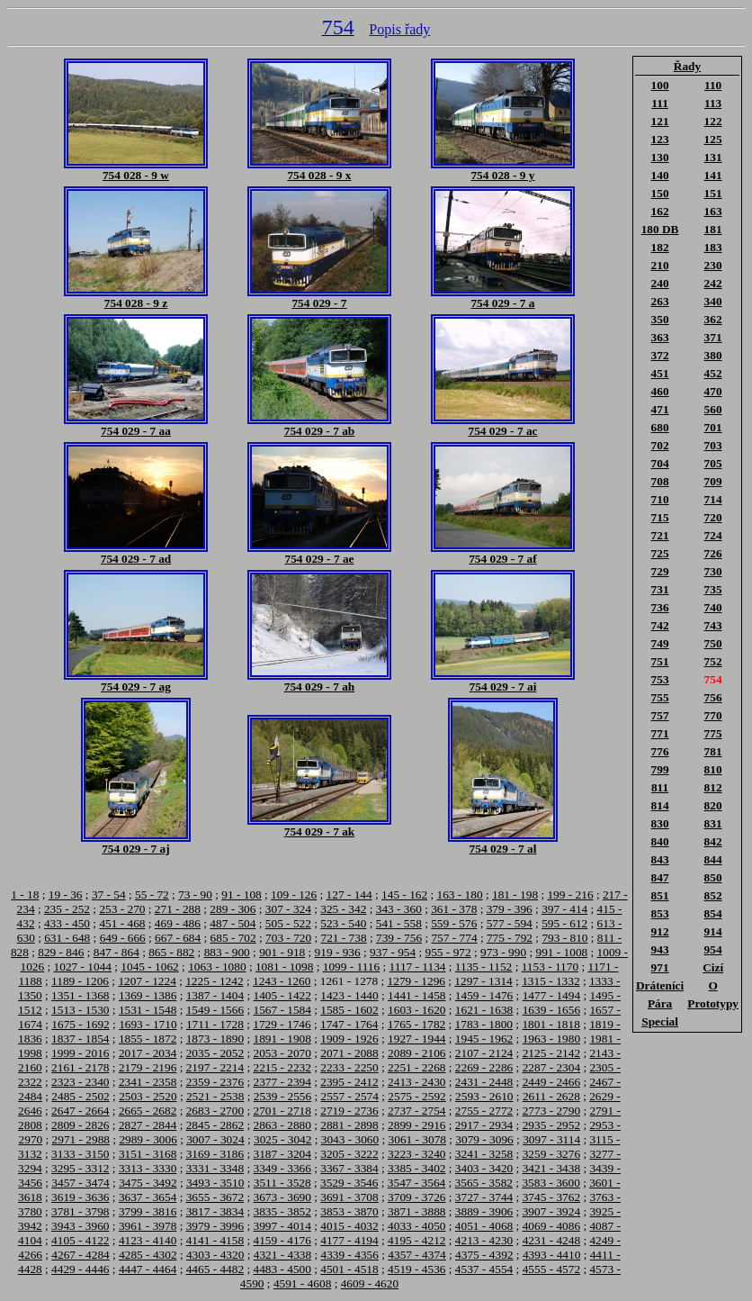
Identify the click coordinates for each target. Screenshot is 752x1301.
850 (713, 877)
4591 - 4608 (302, 1283)
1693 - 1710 (147, 1024)
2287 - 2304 (551, 1067)
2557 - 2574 (350, 1096)
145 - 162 (404, 894)
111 (659, 103)
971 (660, 967)
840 (660, 841)
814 (660, 805)
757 (660, 715)
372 (660, 355)
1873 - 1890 (215, 1038)
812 (713, 787)
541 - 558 (399, 923)
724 (713, 535)
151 (713, 193)
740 (713, 607)
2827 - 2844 (147, 1125)
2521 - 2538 (215, 1096)
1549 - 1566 (215, 1009)
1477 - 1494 (551, 995)
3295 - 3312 (80, 1168)
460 (660, 391)
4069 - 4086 (551, 1226)
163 (713, 211)
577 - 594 (510, 923)
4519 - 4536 (416, 1269)
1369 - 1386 (147, 995)
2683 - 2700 (215, 1110)
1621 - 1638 (484, 1009)
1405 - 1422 (281, 995)
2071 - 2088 (349, 1053)
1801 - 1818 (550, 1024)
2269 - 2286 (484, 1067)
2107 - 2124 (484, 1053)
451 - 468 (122, 923)
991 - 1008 (561, 952)
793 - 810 (564, 937)
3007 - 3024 (215, 1139)
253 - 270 (122, 909)
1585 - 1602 (349, 1009)
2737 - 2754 (416, 1110)
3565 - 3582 (484, 1182)
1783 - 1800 (484, 1024)
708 (660, 481)
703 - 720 (288, 937)
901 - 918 (282, 952)
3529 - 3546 (349, 1182)
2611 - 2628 (551, 1096)
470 (713, 391)
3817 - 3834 (215, 1211)
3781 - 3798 (80, 1211)
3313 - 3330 (147, 1168)
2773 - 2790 (551, 1110)
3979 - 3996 (215, 1226)
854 (713, 913)
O (712, 985)
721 (660, 535)
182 (660, 247)
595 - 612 (564, 923)
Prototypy (713, 1003)
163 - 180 (460, 894)
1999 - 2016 (80, 1053)
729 (660, 571)
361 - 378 (454, 909)
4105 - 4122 (80, 1240)
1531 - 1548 (147, 1009)
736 (660, 607)
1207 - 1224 (146, 981)
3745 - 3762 (551, 1197)
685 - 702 (233, 937)
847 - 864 (116, 952)
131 (713, 157)
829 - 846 (61, 952)
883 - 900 (227, 952)
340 (713, 301)
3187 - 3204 (281, 1154)
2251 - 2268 (416, 1067)
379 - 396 (510, 909)
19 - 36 (66, 894)
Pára (660, 1003)
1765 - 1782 (416, 1024)
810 (713, 769)
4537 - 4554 (484, 1269)
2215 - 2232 (281, 1067)
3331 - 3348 (215, 1168)
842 (713, 841)
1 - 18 (25, 894)
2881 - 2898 (349, 1125)
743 (713, 625)
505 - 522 (288, 923)
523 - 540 (343, 923)
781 (713, 751)
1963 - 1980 (551, 1038)
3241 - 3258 (484, 1154)
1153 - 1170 (550, 966)
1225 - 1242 (214, 981)
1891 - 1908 (281, 1038)
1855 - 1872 (147, 1038)
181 (713, 229)
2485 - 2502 (80, 1096)
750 (713, 643)
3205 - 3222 (349, 1154)
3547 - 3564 (416, 1182)
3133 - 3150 (80, 1154)
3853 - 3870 (349, 1211)
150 (660, 193)
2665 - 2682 (147, 1110)
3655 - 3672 (215, 1197)
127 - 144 (349, 894)
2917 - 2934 (484, 1125)
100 (660, 85)
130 (660, 157)
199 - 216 (570, 894)
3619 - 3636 (80, 1197)
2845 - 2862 (215, 1125)
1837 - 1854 (80, 1038)
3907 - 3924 (551, 1211)
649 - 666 (123, 937)
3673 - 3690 (281, 1197)
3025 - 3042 (282, 1139)
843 (660, 859)
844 (713, 859)
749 (660, 643)
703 (713, 445)
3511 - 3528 (282, 1182)
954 (713, 949)
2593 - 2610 (484, 1096)
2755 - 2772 (484, 1110)
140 (660, 175)
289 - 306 (232, 909)
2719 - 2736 (349, 1110)
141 (713, 175)
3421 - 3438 (551, 1168)
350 (660, 319)
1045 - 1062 (149, 966)
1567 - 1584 (281, 1009)
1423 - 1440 (349, 995)
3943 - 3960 (80, 1226)
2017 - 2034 (147, 1053)
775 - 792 (510, 937)
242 (713, 283)
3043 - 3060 (350, 1139)
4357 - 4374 (416, 1254)
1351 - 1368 (80, 995)
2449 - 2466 (551, 1082)
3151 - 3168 (147, 1154)
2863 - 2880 (281, 1125)
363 (660, 337)
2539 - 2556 (282, 1096)
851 (660, 895)
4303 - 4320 (215, 1254)
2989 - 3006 (147, 1139)
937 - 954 (393, 952)
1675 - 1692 (80, 1024)
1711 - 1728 (215, 1024)
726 (713, 553)
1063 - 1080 (217, 966)
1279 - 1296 (416, 981)
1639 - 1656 (551, 1009)
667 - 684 (178, 937)
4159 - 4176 (281, 1240)
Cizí (713, 967)
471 (660, 409)
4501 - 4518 (349, 1269)
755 (660, 697)
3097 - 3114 (551, 1139)
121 (660, 121)
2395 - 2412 (349, 1082)
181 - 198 (515, 894)
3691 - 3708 (349, 1197)
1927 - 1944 (416, 1038)
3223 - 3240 (416, 1154)
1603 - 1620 (416, 1009)
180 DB (660, 229)
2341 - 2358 (147, 1082)
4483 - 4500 (281, 1269)
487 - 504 (232, 923)
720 (713, 517)
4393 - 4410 (551, 1254)
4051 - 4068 (484, 1226)
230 (713, 265)
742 (660, 625)
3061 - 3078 (417, 1139)
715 (660, 517)
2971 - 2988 (81, 1139)
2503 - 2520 (147, 1096)
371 (713, 337)
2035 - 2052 (215, 1053)
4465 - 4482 (215, 1269)
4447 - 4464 (147, 1269)
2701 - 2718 (281, 1110)
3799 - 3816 (147, 1211)
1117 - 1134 (417, 966)
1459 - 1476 (484, 995)
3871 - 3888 (416, 1211)
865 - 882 (171, 952)
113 (712, 103)
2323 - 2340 (80, 1082)
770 (713, 715)
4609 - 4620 (369, 1283)
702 (660, 445)
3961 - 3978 (147, 1226)
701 (713, 427)
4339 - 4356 (350, 1254)
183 (713, 247)
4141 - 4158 (215, 1240)
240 (660, 283)
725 (660, 553)
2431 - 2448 (484, 1082)
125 (713, 139)
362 (713, 319)
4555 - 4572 (551, 1269)
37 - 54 (109, 894)
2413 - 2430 (416, 1082)
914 (713, 931)
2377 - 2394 (281, 1082)
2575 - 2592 (416, 1096)
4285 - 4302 (147, 1254)
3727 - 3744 (484, 1197)
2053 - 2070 (281, 1053)
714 (713, 499)
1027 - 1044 (83, 966)
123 (660, 139)
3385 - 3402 (416, 1168)
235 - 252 (67, 909)
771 (660, 733)
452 (713, 373)
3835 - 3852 (281, 1211)
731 (660, 589)
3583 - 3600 (550, 1182)
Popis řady (399, 29)
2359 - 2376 (215, 1082)
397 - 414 (564, 909)
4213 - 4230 (484, 1240)
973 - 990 (503, 952)
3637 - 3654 (147, 1197)
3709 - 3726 (416, 1197)
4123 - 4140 (147, 1240)
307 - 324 (288, 909)
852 (713, 895)
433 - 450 (67, 923)
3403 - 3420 (484, 1168)
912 (660, 931)
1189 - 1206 (80, 981)
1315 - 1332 (550, 981)
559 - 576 (454, 923)
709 (713, 481)
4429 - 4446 (80, 1269)
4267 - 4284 (80, 1254)
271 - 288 (178, 909)
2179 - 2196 (147, 1067)
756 (713, 697)
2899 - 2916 (416, 1125)
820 (713, 805)
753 (660, 679)
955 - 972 (448, 952)
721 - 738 (344, 937)
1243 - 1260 (281, 981)
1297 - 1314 (483, 981)
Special (659, 1021)
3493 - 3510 (215, 1182)
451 (660, 373)
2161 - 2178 (80, 1067)
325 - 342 (343, 909)
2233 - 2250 (349, 1067)
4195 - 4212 (416, 1240)
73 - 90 (195, 894)
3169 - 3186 (215, 1154)
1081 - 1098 (284, 966)
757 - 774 (454, 937)
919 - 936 (338, 952)
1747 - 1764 (349, 1024)
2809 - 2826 (80, 1125)
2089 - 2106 (416, 1053)
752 (713, 661)
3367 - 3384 (349, 1168)
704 (660, 463)
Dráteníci (660, 985)
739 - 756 (399, 937)
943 (660, 949)
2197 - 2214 (215, 1067)
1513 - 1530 (80, 1009)
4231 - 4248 (551, 1240)
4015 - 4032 (349, 1226)
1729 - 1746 (281, 1024)
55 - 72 (152, 894)
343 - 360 (399, 909)
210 (660, 265)
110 (712, 85)
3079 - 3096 (484, 1139)
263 (660, 301)
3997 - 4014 (281, 1226)
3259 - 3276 (551, 1154)
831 (713, 823)
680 (660, 427)
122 (713, 121)
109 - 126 (294, 894)
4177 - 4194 (349, 1240)
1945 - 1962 (484, 1038)
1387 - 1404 (215, 995)
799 (660, 769)
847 (660, 877)
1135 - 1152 (483, 966)
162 (660, 211)
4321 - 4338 (282, 1254)
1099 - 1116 (351, 966)
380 (713, 355)
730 (713, 571)
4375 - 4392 (484, 1254)
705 (713, 463)
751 (660, 661)
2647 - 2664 (80, 1110)
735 (713, 589)
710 (660, 499)
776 (660, 751)
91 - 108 (241, 894)
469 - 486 (178, 923)
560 (713, 409)
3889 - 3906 (484, 1211)
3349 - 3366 (281, 1168)
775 (713, 733)
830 (660, 823)
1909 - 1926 (349, 1038)
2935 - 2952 (551, 1125)
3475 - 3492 (147, 1182)
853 (660, 913)
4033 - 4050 (416, 1226)
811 (659, 787)
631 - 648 (67, 937)
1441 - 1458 (416, 995)
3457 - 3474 (80, 1182)
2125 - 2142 (551, 1053)
